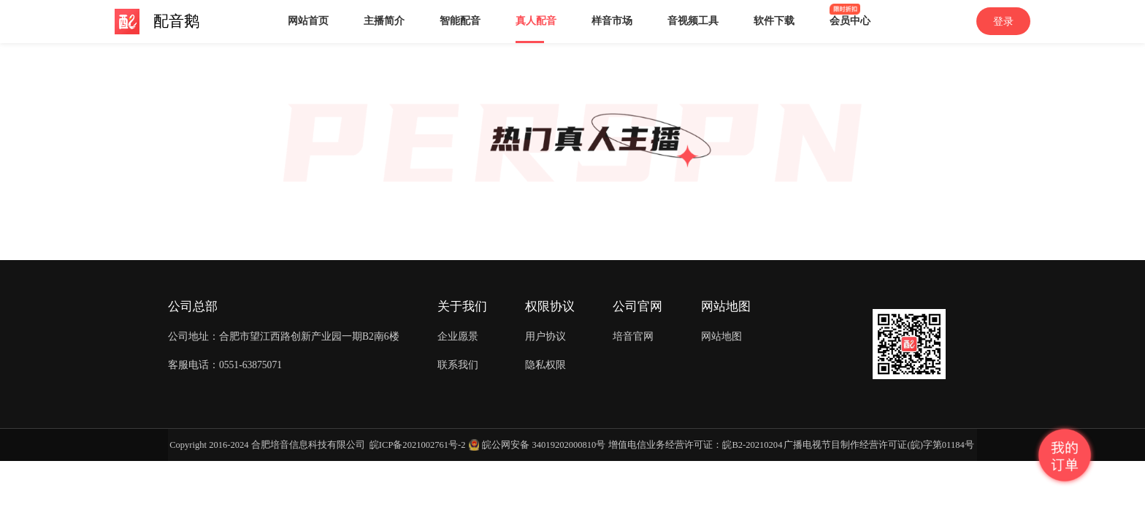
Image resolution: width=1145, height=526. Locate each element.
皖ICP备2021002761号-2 (417, 445)
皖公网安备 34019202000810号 (543, 445)
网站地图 (721, 336)
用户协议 (545, 336)
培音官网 (633, 336)
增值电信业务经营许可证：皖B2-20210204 (695, 445)
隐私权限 (545, 364)
